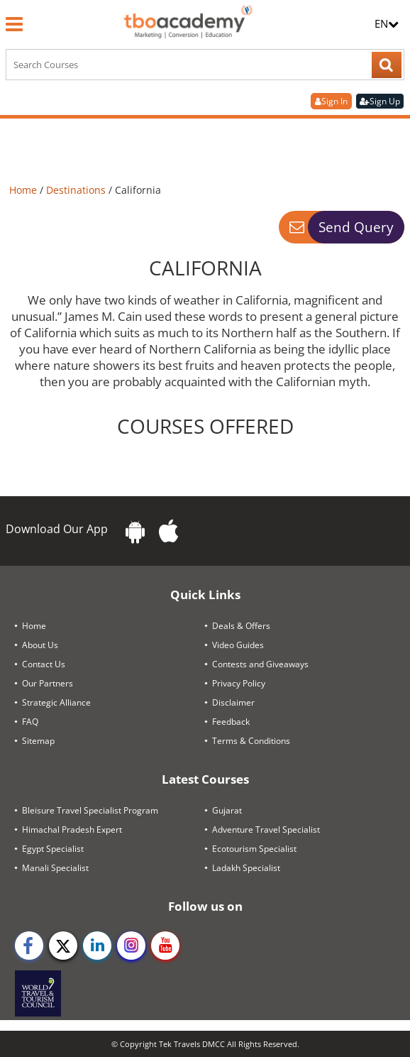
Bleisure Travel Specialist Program (90, 810)
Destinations (77, 190)
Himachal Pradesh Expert (72, 829)
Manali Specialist (55, 868)
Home (24, 190)
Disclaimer (233, 702)
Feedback (231, 722)
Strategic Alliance (56, 702)
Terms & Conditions (251, 741)
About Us (40, 645)
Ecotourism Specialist (254, 849)
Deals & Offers (241, 626)
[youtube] (165, 945)
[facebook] (29, 945)
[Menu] (14, 24)
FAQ (30, 722)
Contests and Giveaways (260, 664)
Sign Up (380, 101)
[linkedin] (97, 945)
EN (387, 23)
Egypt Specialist (53, 849)
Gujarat (227, 810)
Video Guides (238, 645)
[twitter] (63, 945)
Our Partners (47, 683)
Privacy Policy (238, 683)
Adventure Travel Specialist (266, 829)
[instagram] (131, 945)
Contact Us (43, 664)
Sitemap (38, 741)
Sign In (331, 101)
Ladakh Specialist (246, 868)
